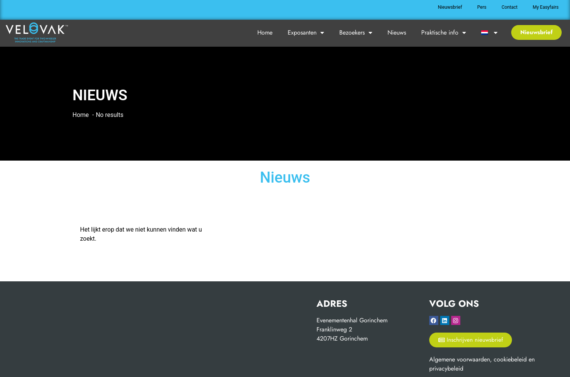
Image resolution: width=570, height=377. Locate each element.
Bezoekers (355, 32)
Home (264, 32)
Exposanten (306, 32)
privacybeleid (446, 368)
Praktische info (443, 32)
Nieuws (396, 32)
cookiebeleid (510, 359)
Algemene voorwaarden (459, 359)
